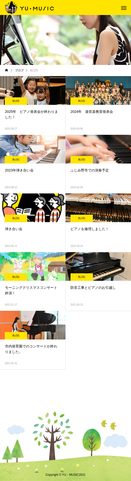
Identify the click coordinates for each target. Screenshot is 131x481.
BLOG (15, 101)
